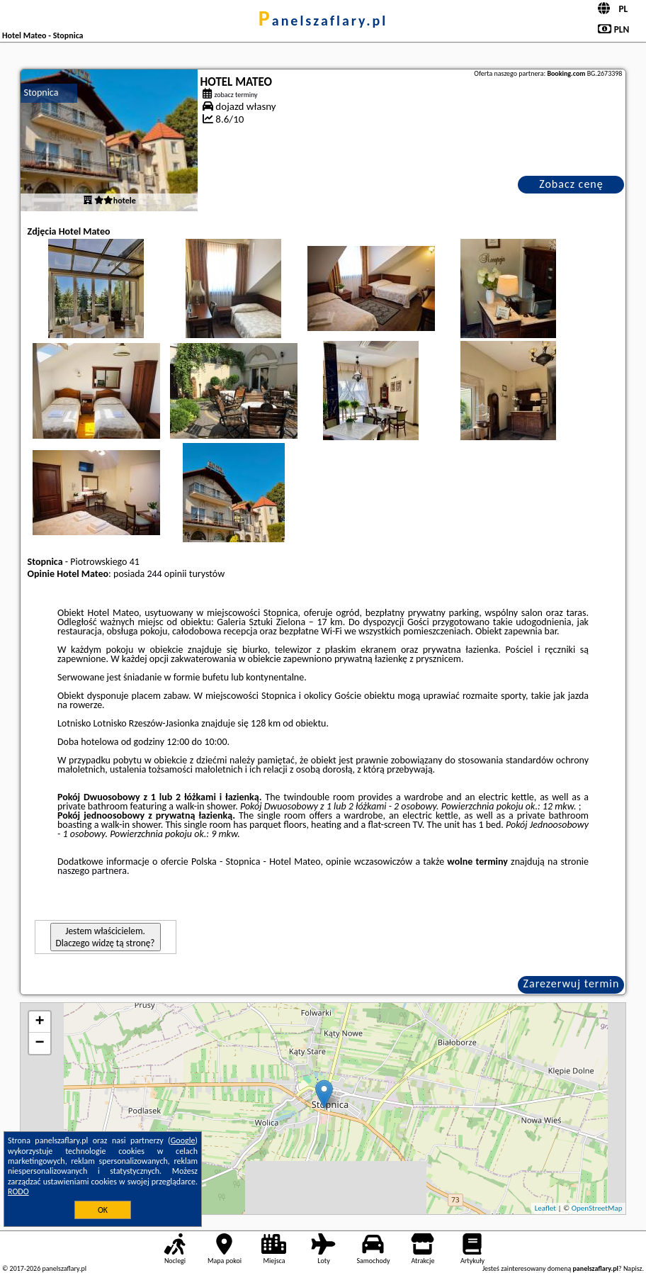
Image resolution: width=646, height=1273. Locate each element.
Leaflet (545, 1208)
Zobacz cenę (571, 184)
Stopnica (41, 92)
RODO (18, 1191)
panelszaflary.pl (323, 20)
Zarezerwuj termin (571, 983)
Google (183, 1140)
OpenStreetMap (597, 1208)
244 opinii (166, 574)
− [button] (39, 1043)
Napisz (632, 1268)
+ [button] (39, 1022)
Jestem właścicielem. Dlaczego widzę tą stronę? (105, 937)
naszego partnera (92, 871)
